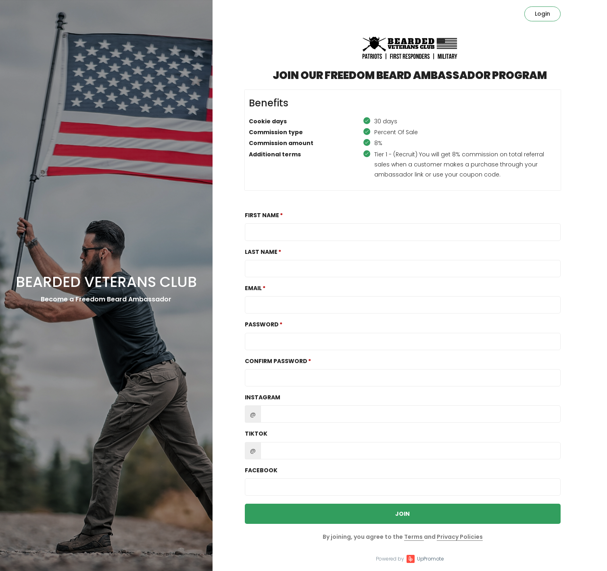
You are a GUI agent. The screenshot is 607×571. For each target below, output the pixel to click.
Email (253, 288)
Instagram (262, 397)
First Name (262, 215)
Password (262, 324)
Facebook (261, 470)
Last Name (261, 252)
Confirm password (276, 361)
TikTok (256, 434)
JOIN (402, 514)
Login (542, 14)
